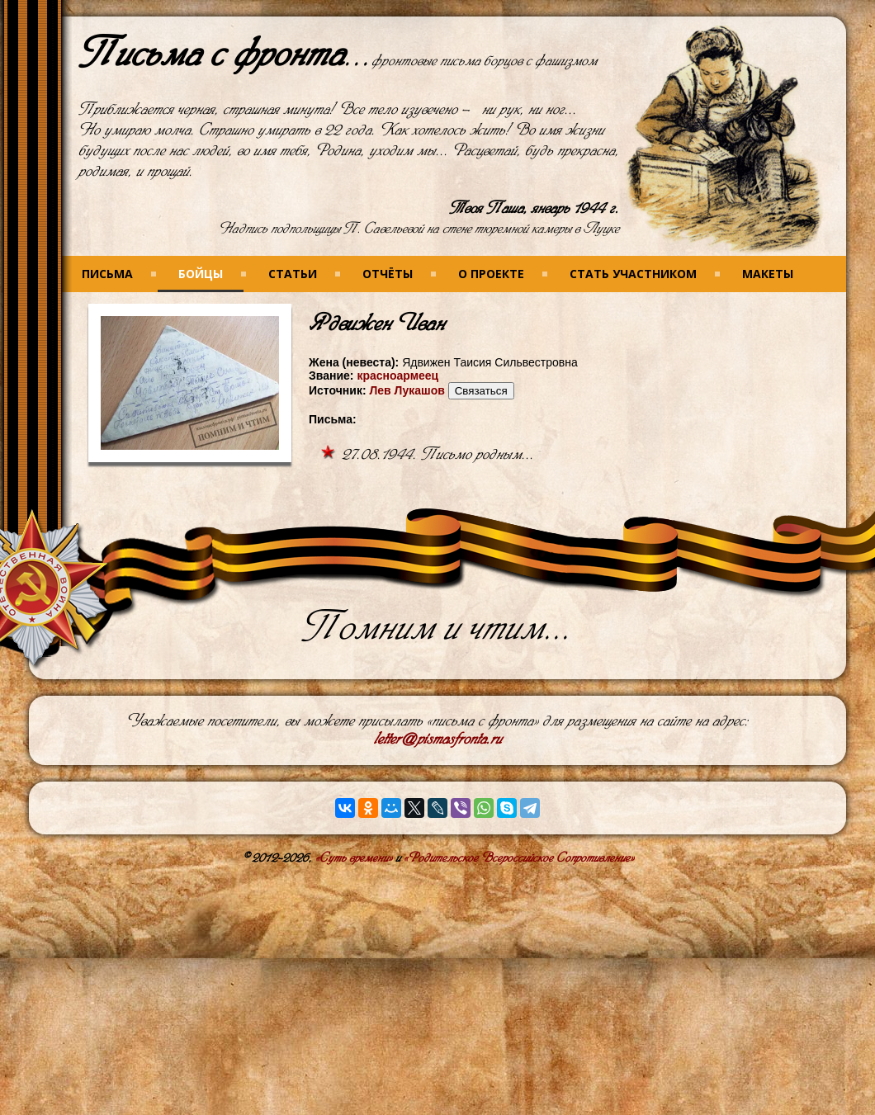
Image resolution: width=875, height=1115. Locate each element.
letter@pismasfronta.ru (438, 739)
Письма (107, 273)
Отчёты (387, 273)
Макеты (767, 273)
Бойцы (200, 273)
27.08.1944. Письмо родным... (438, 454)
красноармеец (397, 375)
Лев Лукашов (406, 390)
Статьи (292, 273)
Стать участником (633, 273)
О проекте (491, 273)
